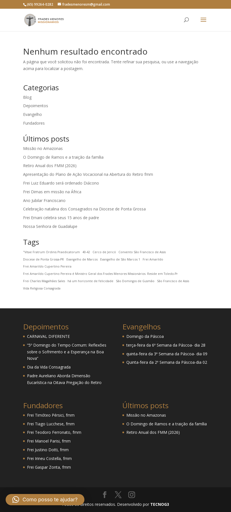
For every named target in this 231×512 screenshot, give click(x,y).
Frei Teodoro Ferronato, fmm (54, 432)
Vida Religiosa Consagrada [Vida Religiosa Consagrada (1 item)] (41, 288)
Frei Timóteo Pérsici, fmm (51, 415)
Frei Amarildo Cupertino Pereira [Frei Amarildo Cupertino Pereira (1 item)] (47, 266)
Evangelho (32, 114)
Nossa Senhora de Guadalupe (50, 226)
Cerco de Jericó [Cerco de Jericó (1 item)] (104, 252)
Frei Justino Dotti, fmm (48, 449)
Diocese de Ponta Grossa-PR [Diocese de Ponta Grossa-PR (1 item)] (43, 259)
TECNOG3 (159, 504)
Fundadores (34, 123)
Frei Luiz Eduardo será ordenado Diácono (61, 183)
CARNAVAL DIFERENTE (48, 336)
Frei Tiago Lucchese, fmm (51, 423)
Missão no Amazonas (43, 148)
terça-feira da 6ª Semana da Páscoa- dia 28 (165, 345)
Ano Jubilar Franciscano (44, 200)
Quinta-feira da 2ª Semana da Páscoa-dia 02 (166, 362)
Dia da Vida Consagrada (49, 367)
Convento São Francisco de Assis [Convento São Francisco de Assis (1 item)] (142, 252)
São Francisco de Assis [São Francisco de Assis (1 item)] (173, 281)
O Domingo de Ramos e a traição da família (63, 157)
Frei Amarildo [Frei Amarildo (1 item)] (153, 259)
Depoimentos (35, 105)
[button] (45, 499)
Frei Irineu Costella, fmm (49, 458)
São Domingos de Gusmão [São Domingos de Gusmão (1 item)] (135, 281)
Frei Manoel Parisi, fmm (49, 441)
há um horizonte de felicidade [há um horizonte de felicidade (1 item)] (90, 281)
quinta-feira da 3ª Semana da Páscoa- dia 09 (166, 353)
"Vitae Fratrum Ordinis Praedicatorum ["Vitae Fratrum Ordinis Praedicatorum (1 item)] (51, 252)
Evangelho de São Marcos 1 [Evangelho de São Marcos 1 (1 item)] (120, 259)
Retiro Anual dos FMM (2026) (50, 165)
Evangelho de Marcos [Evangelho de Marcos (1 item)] (82, 259)
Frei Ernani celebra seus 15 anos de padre (61, 217)
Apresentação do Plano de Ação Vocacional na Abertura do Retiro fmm (88, 174)
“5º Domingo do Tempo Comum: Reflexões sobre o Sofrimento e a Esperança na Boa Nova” (66, 351)
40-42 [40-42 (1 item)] (86, 252)
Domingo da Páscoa (145, 336)
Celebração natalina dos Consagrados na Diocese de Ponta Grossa (84, 209)
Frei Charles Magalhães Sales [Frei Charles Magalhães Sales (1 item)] (44, 281)
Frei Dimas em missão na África (52, 191)
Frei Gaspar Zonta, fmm (49, 467)
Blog (27, 97)
